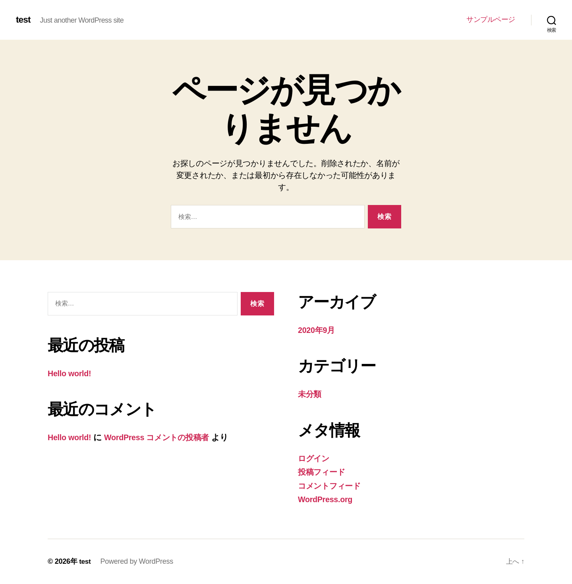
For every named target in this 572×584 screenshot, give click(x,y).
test (23, 20)
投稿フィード (323, 471)
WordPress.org (327, 499)
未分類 (310, 393)
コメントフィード (332, 485)
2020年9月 (317, 330)
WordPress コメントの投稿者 (163, 437)
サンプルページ (490, 19)
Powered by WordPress (137, 561)
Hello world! (71, 373)
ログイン (315, 458)
